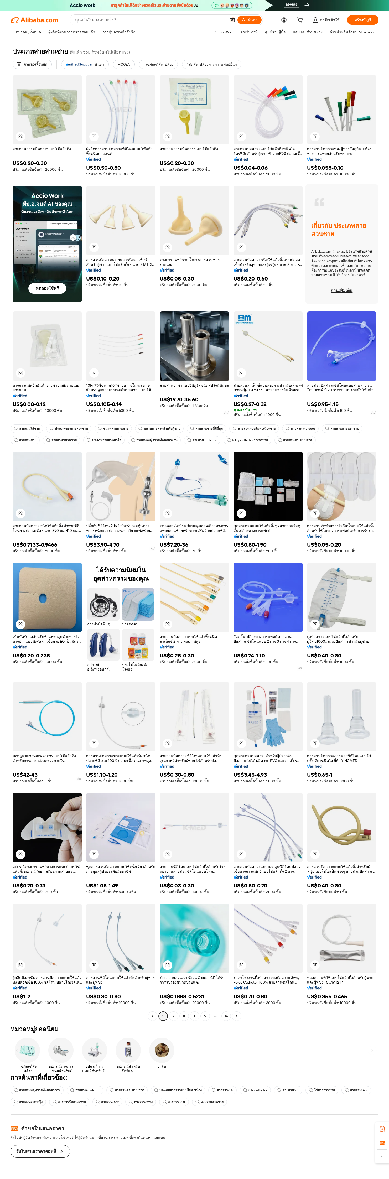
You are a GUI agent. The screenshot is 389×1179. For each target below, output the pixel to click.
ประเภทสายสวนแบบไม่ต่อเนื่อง (178, 1090)
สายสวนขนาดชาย (61, 440)
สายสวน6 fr (222, 1090)
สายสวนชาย (25, 440)
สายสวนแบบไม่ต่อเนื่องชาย (254, 429)
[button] (232, 20)
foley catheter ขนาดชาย (247, 440)
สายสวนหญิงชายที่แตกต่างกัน (154, 440)
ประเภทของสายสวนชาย (69, 429)
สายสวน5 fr (288, 1090)
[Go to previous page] (152, 1016)
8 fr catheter (255, 1090)
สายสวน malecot (300, 429)
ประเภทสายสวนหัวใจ (104, 440)
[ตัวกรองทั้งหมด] (32, 64)
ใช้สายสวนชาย (322, 1090)
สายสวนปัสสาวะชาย (69, 1102)
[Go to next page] (236, 1016)
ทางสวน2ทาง (141, 1102)
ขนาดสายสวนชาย (113, 429)
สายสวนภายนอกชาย (342, 429)
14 (226, 1016)
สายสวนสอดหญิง (28, 1102)
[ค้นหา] (249, 20)
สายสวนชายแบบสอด (295, 440)
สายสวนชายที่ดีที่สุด (206, 429)
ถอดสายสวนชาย (209, 1102)
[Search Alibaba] (150, 20)
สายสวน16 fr (107, 1102)
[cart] (301, 21)
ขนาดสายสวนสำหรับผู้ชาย (159, 429)
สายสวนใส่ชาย (27, 429)
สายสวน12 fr (174, 1102)
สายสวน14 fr (356, 1090)
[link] (382, 1129)
